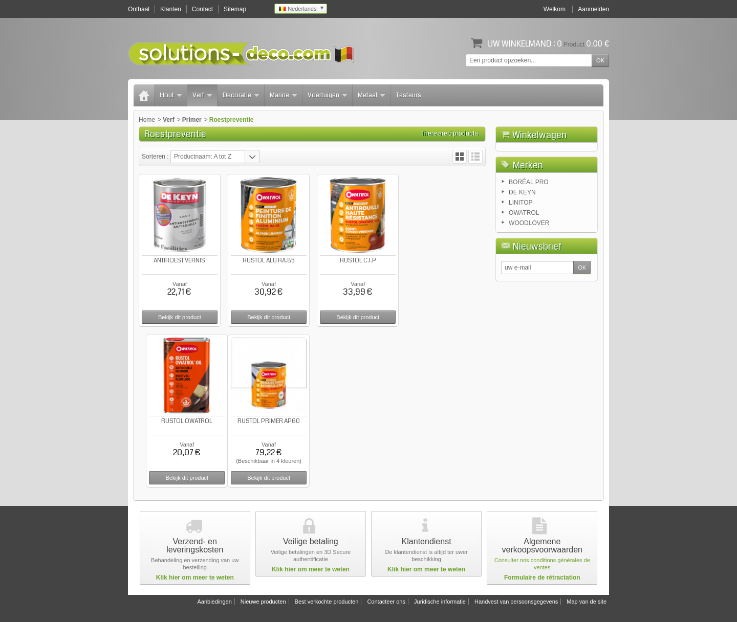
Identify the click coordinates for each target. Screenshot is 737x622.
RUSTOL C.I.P (356, 260)
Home (147, 119)
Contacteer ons (386, 600)
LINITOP (520, 254)
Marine (283, 95)
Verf (202, 95)
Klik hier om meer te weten (195, 576)
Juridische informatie (440, 600)
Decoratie (241, 95)
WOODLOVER (529, 275)
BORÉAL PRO (529, 234)
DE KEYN (522, 244)
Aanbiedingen (214, 600)
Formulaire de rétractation (542, 576)
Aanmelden (593, 9)
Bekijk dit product (179, 317)
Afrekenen (575, 192)
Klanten (170, 9)
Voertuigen (327, 95)
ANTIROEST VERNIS (179, 260)
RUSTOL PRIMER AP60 (179, 419)
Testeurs (408, 95)
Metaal (371, 95)
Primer (192, 119)
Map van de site (586, 600)
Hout (171, 95)
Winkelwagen (539, 135)
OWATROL (524, 265)
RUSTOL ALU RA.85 (268, 260)
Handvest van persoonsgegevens (516, 600)
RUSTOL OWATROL (445, 260)
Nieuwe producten (263, 600)
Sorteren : (156, 156)
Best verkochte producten (327, 600)
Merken (528, 217)
